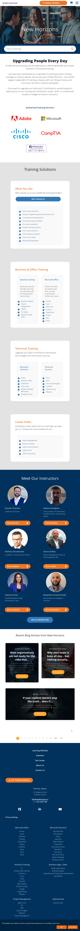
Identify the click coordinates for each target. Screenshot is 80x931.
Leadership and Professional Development (58, 873)
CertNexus (22, 873)
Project (48, 315)
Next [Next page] (55, 738)
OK (62, 927)
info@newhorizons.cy (40, 799)
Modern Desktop (58, 857)
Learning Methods (40, 750)
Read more (22, 676)
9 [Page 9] (46, 738)
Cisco (48, 378)
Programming (22, 892)
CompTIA (49, 386)
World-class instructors (30, 211)
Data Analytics (22, 884)
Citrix (48, 381)
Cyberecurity (26, 450)
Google (21, 889)
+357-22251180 (41, 802)
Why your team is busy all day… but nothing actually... (58, 656)
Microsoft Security (58, 847)
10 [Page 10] (50, 738)
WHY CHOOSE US (38, 199)
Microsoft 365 (58, 831)
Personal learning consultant (32, 221)
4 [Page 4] (28, 738)
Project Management (25, 305)
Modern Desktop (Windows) (27, 390)
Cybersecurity (51, 389)
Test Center (40, 760)
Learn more (56, 923)
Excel (48, 304)
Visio (47, 318)
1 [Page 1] (17, 738)
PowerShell (58, 844)
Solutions (40, 755)
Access (48, 301)
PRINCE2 (22, 913)
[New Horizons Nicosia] (10, 3)
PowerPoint (50, 312)
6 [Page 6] (35, 738)
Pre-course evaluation (30, 224)
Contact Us (40, 770)
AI (22, 868)
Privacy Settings (12, 817)
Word (48, 321)
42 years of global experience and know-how (38, 214)
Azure (23, 378)
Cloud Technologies (53, 384)
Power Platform (58, 842)
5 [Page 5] (32, 738)
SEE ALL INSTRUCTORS (40, 620)
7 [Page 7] (39, 738)
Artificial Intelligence (22, 649)
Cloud (22, 879)
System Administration (30, 447)
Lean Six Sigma (22, 910)
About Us (40, 765)
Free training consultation (31, 234)
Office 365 (49, 307)
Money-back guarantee (30, 241)
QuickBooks (58, 876)
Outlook (48, 310)
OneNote (22, 836)
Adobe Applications (58, 868)
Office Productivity (28, 454)
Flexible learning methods (31, 228)
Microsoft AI (58, 834)
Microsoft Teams (58, 855)
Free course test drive (30, 231)
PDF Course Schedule (19, 780)
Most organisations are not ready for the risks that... (22, 656)
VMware (49, 392)
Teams (22, 849)
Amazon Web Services (22, 871)
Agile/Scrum (22, 903)
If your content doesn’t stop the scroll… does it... (40, 699)
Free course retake (29, 237)
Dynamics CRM (26, 381)
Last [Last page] (61, 738)
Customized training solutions (32, 218)
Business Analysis (27, 301)
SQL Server (25, 386)
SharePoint (25, 384)
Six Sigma (24, 312)
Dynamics (58, 839)
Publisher (22, 847)
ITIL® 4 (23, 309)
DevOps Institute (22, 886)
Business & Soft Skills (26, 316)
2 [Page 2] (21, 738)
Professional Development (58, 649)
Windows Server (27, 394)
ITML (22, 908)
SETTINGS (72, 927)
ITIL (22, 905)
